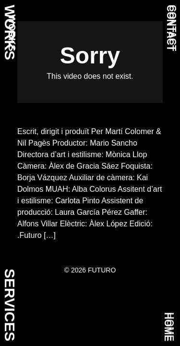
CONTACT (170, 28)
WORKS (12, 32)
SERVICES (10, 305)
